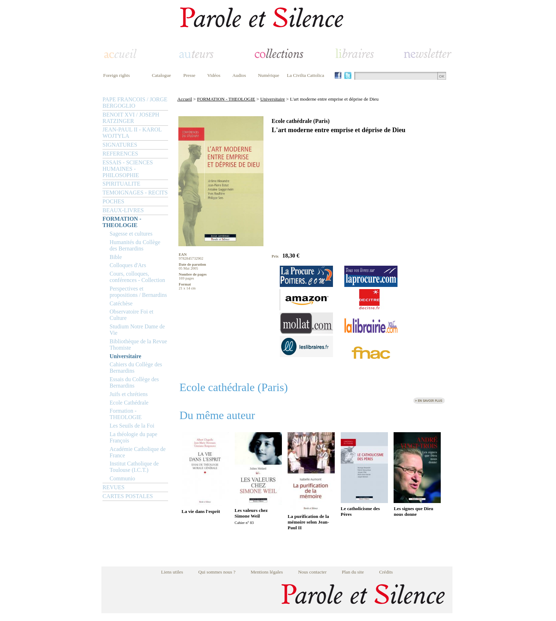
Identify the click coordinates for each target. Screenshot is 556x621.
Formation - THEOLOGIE (126, 414)
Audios (239, 75)
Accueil (184, 99)
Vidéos (214, 75)
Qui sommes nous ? (216, 572)
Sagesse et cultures (131, 234)
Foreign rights (116, 75)
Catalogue (161, 75)
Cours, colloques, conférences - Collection (137, 277)
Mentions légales (267, 572)
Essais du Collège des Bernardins (134, 382)
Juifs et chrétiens (129, 394)
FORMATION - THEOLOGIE (121, 222)
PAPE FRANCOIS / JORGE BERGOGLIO (134, 102)
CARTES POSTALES (127, 496)
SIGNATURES (119, 145)
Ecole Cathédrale (129, 403)
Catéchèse (121, 303)
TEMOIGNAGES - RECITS (135, 193)
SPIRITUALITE (121, 184)
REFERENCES (120, 154)
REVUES (113, 487)
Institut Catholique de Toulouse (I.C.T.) (134, 467)
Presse (189, 75)
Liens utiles (172, 572)
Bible (116, 257)
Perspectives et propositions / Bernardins (138, 292)
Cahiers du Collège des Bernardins (136, 367)
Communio (122, 478)
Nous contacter (312, 572)
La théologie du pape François (133, 437)
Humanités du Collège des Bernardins (135, 245)
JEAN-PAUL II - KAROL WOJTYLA (132, 132)
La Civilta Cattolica (305, 75)
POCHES (113, 201)
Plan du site (353, 572)
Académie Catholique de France (138, 452)
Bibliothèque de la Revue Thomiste (138, 344)
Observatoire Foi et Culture (132, 315)
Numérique (268, 75)
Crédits (386, 572)
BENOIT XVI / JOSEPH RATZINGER (130, 118)
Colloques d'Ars (128, 265)
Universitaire (125, 356)
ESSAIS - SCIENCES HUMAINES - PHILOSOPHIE (127, 168)
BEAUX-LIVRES (123, 210)
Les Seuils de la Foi (132, 426)
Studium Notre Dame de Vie (137, 329)
